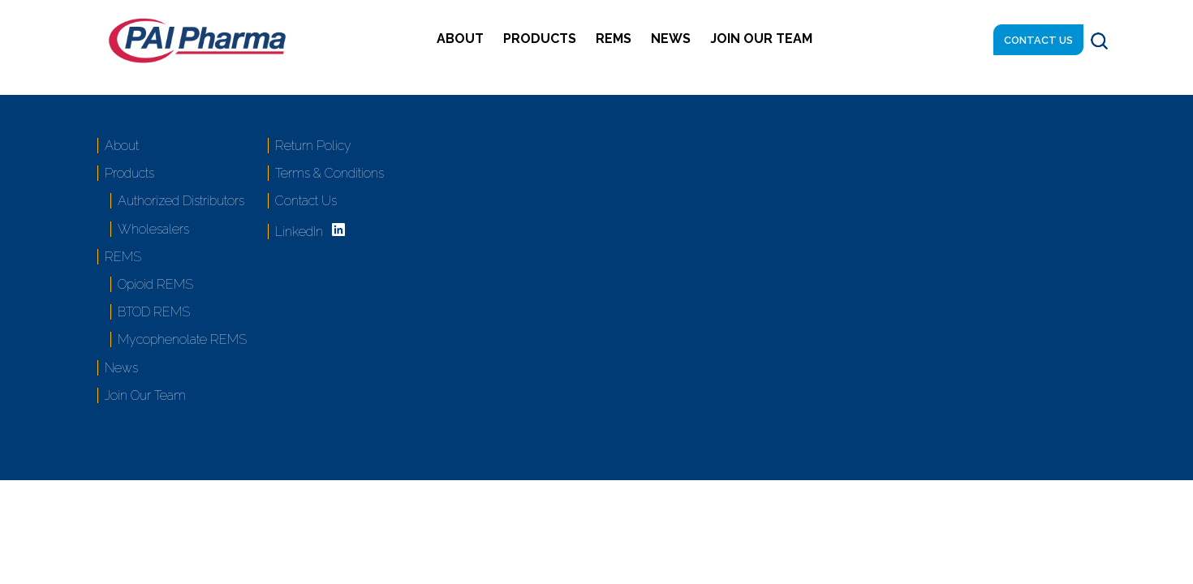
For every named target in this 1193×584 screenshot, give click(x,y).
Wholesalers (153, 229)
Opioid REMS (155, 284)
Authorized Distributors (181, 200)
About (460, 38)
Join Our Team (761, 38)
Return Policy (313, 145)
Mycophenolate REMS (182, 339)
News (671, 38)
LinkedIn (299, 231)
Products (539, 38)
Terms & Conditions (329, 173)
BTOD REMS (154, 312)
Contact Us (1038, 40)
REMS (613, 38)
